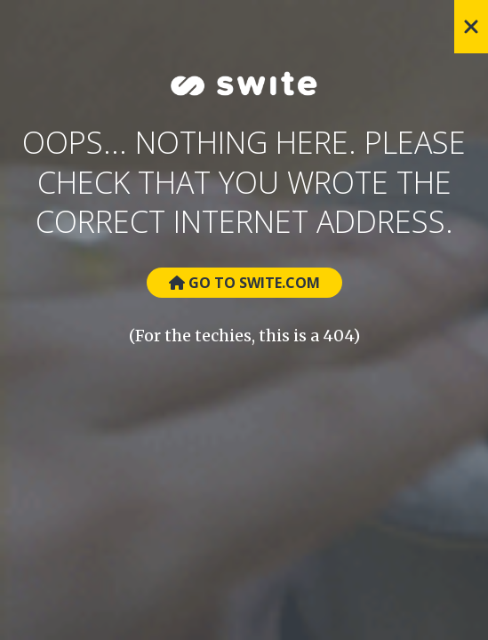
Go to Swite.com (244, 282)
